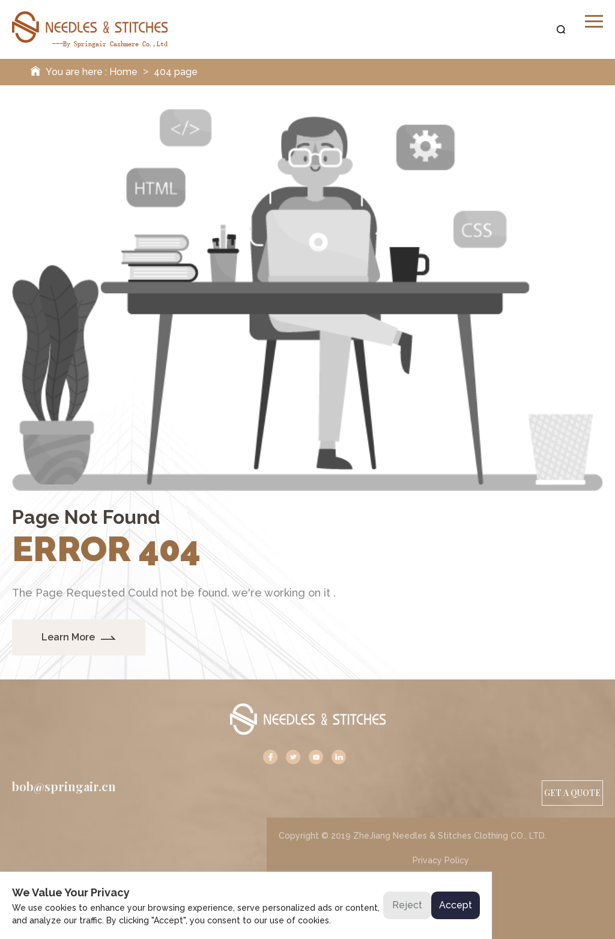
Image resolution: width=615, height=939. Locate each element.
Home (123, 71)
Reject (407, 905)
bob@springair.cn (64, 786)
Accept (455, 905)
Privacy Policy (441, 860)
